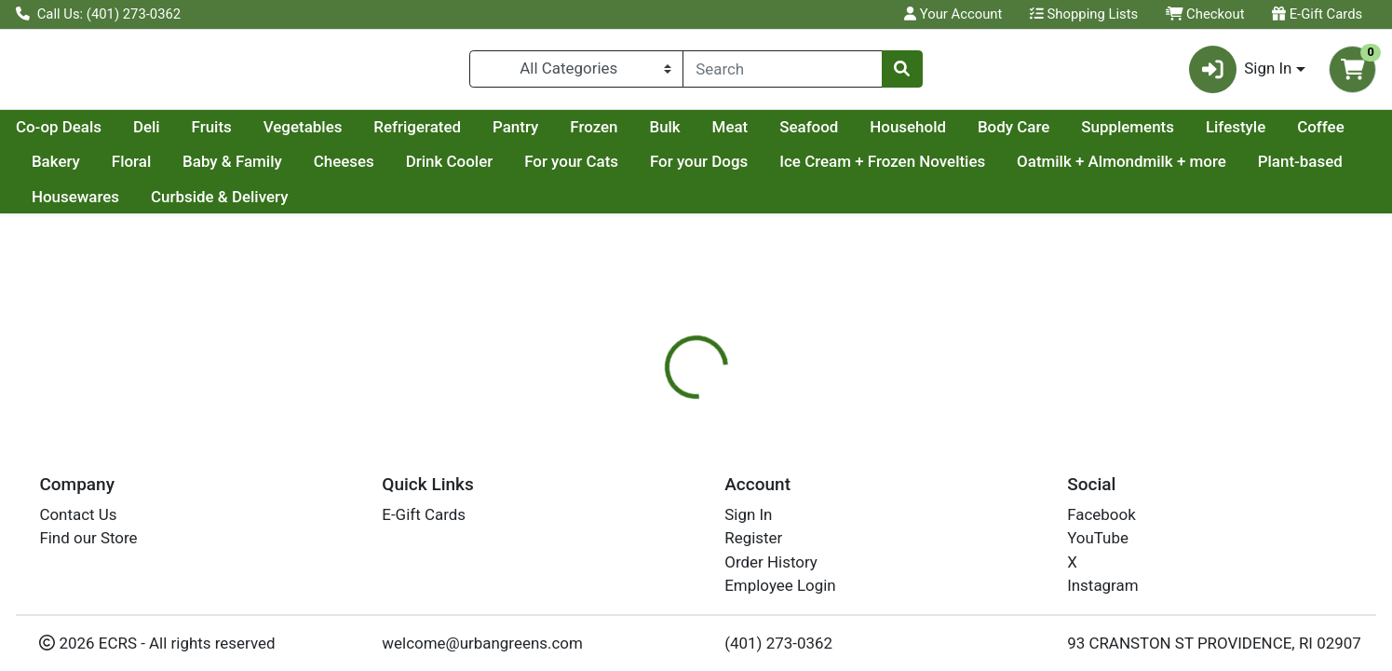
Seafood (985, 134)
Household (1085, 134)
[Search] (782, 72)
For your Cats (742, 169)
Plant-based (315, 204)
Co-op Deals (235, 134)
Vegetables (480, 134)
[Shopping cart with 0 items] (1352, 73)
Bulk (841, 134)
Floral (301, 169)
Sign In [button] (1240, 73)
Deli (323, 134)
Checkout (1205, 14)
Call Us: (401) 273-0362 (98, 14)
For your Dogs (869, 169)
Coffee (146, 169)
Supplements (1304, 134)
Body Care (1190, 134)
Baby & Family (403, 169)
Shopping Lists (1084, 14)
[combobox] (782, 72)
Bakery (226, 169)
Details (632, 439)
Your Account (953, 14)
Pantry (692, 134)
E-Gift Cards (1317, 14)
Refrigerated (594, 134)
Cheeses (513, 169)
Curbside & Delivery (576, 204)
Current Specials (90, 134)
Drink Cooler (619, 169)
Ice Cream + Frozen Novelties (1052, 169)
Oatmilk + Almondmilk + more (136, 204)
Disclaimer (809, 439)
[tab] (632, 440)
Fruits (389, 134)
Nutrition (714, 439)
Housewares (432, 204)
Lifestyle (61, 169)
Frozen (770, 134)
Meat (907, 134)
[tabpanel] (986, 512)
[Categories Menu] (576, 72)
